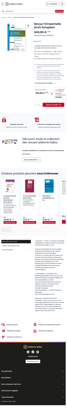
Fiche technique (16, 250)
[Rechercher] (58, 11)
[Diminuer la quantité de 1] (35, 105)
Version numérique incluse (16, 246)
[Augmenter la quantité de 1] (40, 105)
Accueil (3, 17)
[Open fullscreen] (16, 37)
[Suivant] (9, 230)
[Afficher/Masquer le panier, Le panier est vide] (62, 4)
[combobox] (32, 11)
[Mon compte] (52, 4)
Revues (9, 17)
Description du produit (16, 242)
